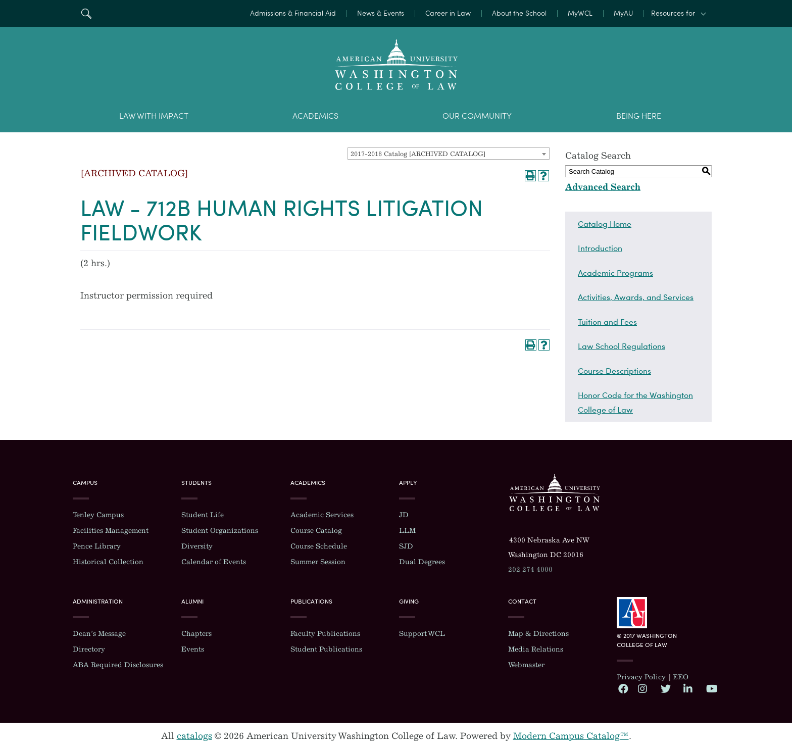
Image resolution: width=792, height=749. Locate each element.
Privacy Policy (641, 677)
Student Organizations (219, 530)
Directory (89, 649)
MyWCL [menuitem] (580, 13)
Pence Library (97, 546)
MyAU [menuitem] (623, 13)
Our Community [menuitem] (477, 116)
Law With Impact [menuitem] (153, 116)
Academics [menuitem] (315, 116)
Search (86, 13)
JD (404, 515)
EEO (680, 677)
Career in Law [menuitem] (448, 13)
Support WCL (422, 633)
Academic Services (322, 515)
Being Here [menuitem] (638, 116)
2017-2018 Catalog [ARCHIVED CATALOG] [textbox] (418, 154)
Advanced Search (602, 186)
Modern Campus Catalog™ (571, 735)
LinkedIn (688, 688)
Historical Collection (108, 562)
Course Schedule (318, 546)
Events (192, 649)
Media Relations (535, 649)
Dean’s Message (99, 633)
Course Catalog (316, 530)
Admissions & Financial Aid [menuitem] (293, 13)
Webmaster (526, 665)
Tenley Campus (98, 515)
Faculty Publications (325, 633)
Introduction (600, 248)
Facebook (623, 688)
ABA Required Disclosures (118, 665)
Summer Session (317, 562)
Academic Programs (615, 273)
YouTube (711, 688)
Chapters (196, 633)
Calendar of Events (213, 562)
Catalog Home (604, 224)
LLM (407, 530)
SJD (406, 546)
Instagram (642, 688)
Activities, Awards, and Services (636, 297)
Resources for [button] (673, 13)
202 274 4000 (530, 569)
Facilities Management (110, 530)
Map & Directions (538, 633)
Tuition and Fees (607, 322)
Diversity (197, 546)
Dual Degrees (422, 562)
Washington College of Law (554, 492)
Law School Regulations (621, 346)
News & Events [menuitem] (380, 13)
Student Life (202, 515)
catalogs (194, 735)
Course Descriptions (614, 371)
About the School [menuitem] (519, 13)
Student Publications (326, 649)
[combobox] (449, 153)
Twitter (665, 688)
